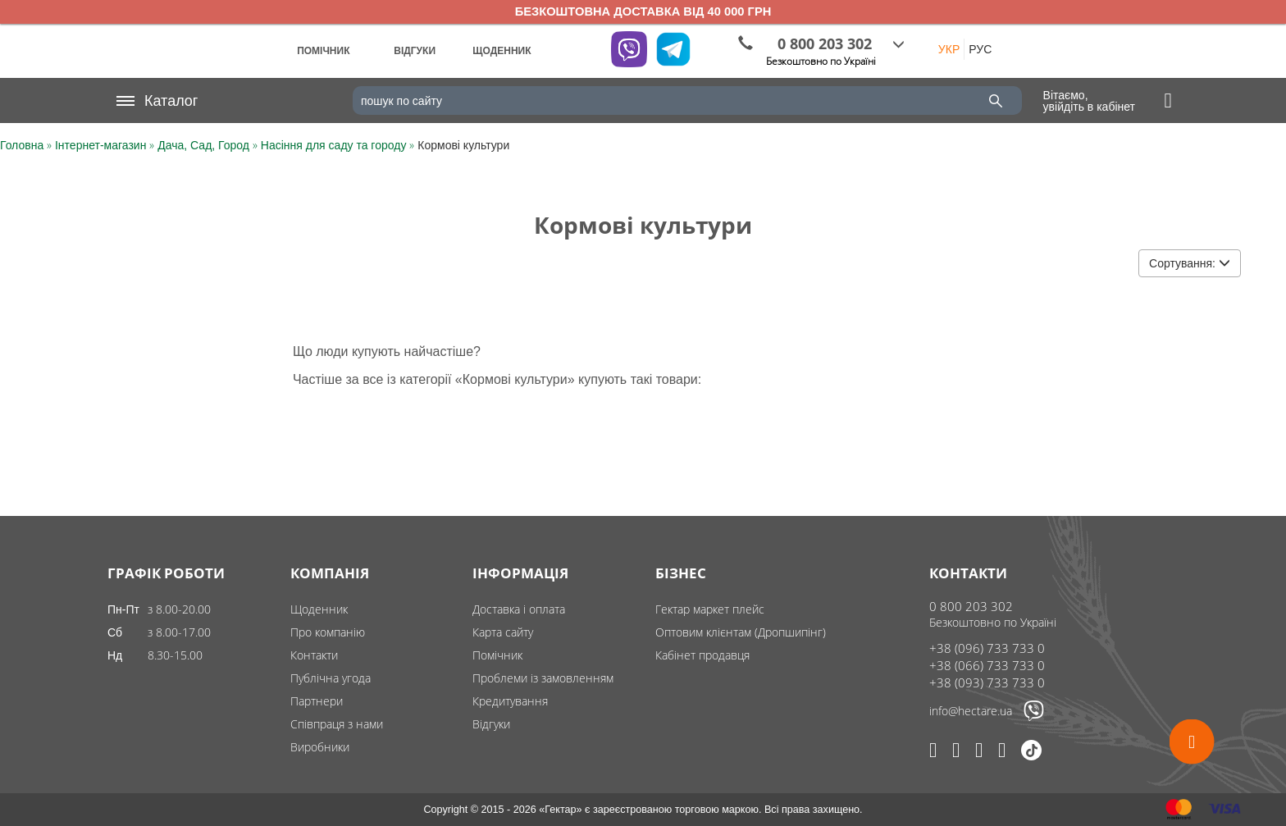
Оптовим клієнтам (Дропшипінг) (740, 632)
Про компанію (327, 632)
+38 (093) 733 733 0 (987, 682)
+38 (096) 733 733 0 (987, 648)
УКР (949, 49)
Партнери (316, 701)
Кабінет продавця (702, 655)
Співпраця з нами (336, 724)
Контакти (314, 655)
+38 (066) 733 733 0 (987, 665)
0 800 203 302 (971, 606)
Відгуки (491, 724)
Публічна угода (330, 678)
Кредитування (510, 701)
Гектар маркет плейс (709, 609)
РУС (980, 49)
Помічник (497, 655)
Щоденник (319, 609)
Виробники (319, 747)
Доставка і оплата (518, 609)
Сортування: (1189, 263)
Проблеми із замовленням (542, 678)
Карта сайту (502, 632)
